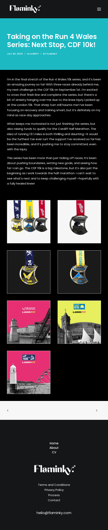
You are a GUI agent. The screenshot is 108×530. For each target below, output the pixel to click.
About (54, 448)
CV (54, 452)
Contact (54, 500)
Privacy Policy (54, 490)
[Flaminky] (24, 9)
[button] (99, 9)
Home (54, 443)
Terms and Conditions (54, 485)
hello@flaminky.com (54, 512)
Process (54, 495)
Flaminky (52, 53)
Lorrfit (34, 53)
